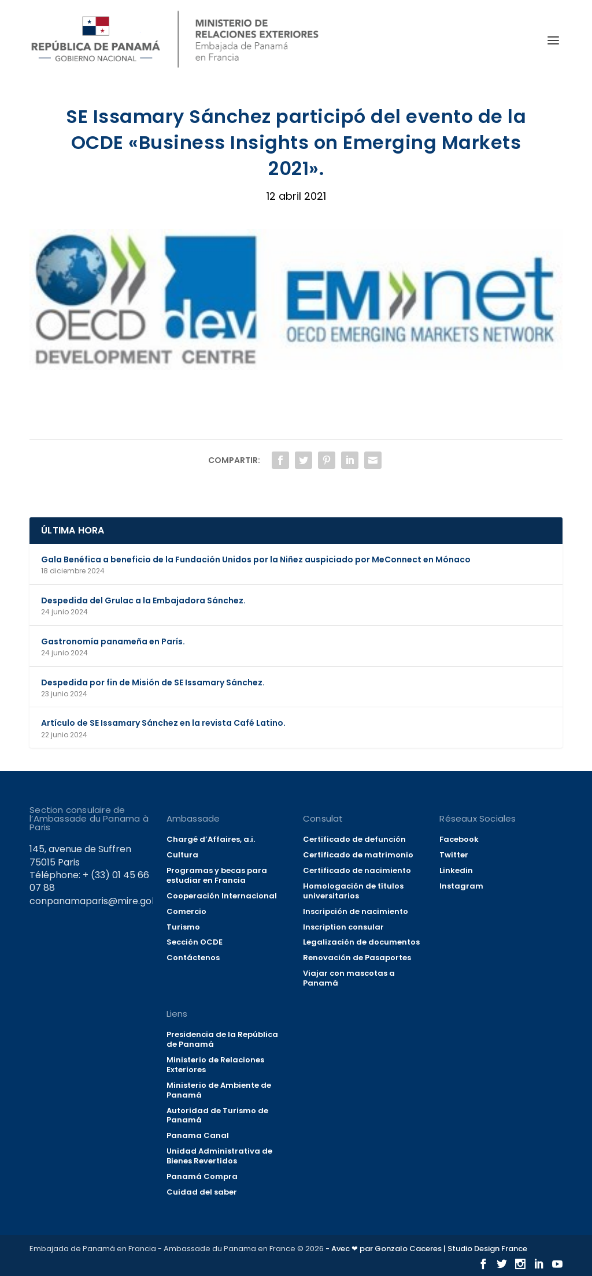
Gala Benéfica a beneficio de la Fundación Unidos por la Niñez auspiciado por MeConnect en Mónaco (256, 559)
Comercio (186, 911)
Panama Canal (197, 1135)
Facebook (459, 839)
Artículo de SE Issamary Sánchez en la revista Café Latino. (163, 723)
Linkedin (456, 870)
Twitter (453, 854)
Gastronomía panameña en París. (113, 641)
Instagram (461, 885)
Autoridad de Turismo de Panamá (217, 1115)
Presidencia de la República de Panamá (222, 1039)
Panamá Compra (202, 1176)
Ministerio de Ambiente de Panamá (218, 1090)
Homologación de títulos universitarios (353, 890)
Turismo (183, 926)
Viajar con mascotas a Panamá (349, 978)
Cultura (182, 854)
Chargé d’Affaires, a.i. (210, 839)
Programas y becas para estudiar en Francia (216, 875)
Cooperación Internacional (221, 895)
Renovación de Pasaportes (357, 957)
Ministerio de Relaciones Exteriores (215, 1064)
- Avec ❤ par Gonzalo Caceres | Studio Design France (426, 1248)
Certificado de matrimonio (358, 854)
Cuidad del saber (201, 1192)
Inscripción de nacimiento (355, 911)
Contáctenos (193, 957)
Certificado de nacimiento (357, 870)
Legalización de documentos (361, 942)
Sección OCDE (194, 942)
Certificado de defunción (354, 839)
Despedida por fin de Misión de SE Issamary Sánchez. (153, 682)
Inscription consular (343, 926)
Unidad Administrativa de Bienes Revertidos (219, 1156)
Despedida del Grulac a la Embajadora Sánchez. (143, 600)
